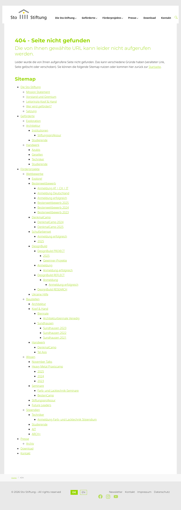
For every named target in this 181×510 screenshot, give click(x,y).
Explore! (37, 179)
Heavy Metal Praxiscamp (47, 366)
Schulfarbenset (41, 232)
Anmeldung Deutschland (53, 193)
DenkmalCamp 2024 (50, 222)
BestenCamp (45, 395)
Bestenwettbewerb (44, 183)
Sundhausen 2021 (54, 338)
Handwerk (32, 145)
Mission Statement (38, 92)
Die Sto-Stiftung (31, 87)
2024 (40, 376)
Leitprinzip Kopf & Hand (41, 101)
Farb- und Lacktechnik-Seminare (58, 391)
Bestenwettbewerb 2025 (53, 203)
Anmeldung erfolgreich (52, 198)
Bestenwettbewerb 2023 (53, 212)
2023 (40, 381)
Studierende (40, 140)
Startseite (155, 67)
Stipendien (33, 410)
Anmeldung (44, 265)
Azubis (36, 150)
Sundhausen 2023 (54, 328)
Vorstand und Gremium (41, 97)
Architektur (33, 126)
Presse (25, 439)
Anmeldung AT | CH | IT (52, 188)
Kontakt (25, 453)
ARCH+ (36, 434)
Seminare (38, 386)
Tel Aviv (42, 352)
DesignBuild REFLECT (51, 275)
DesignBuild (39, 246)
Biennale (43, 313)
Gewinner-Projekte (55, 260)
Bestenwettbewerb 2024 (53, 207)
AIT (34, 429)
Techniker (38, 159)
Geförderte (28, 116)
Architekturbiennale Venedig (61, 318)
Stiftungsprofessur (49, 135)
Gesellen (37, 154)
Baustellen (33, 299)
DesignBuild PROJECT (51, 251)
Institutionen (40, 130)
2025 (40, 241)
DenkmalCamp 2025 (50, 227)
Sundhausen (45, 323)
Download (27, 448)
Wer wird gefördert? (39, 106)
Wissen (30, 357)
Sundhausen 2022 (54, 333)
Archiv (30, 443)
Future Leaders (41, 405)
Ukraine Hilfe (40, 294)
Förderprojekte (30, 169)
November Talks (42, 362)
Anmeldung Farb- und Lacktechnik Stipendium (67, 419)
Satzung (31, 111)
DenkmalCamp (41, 217)
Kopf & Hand (40, 309)
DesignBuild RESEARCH (52, 289)
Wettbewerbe (34, 174)
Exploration (33, 121)
